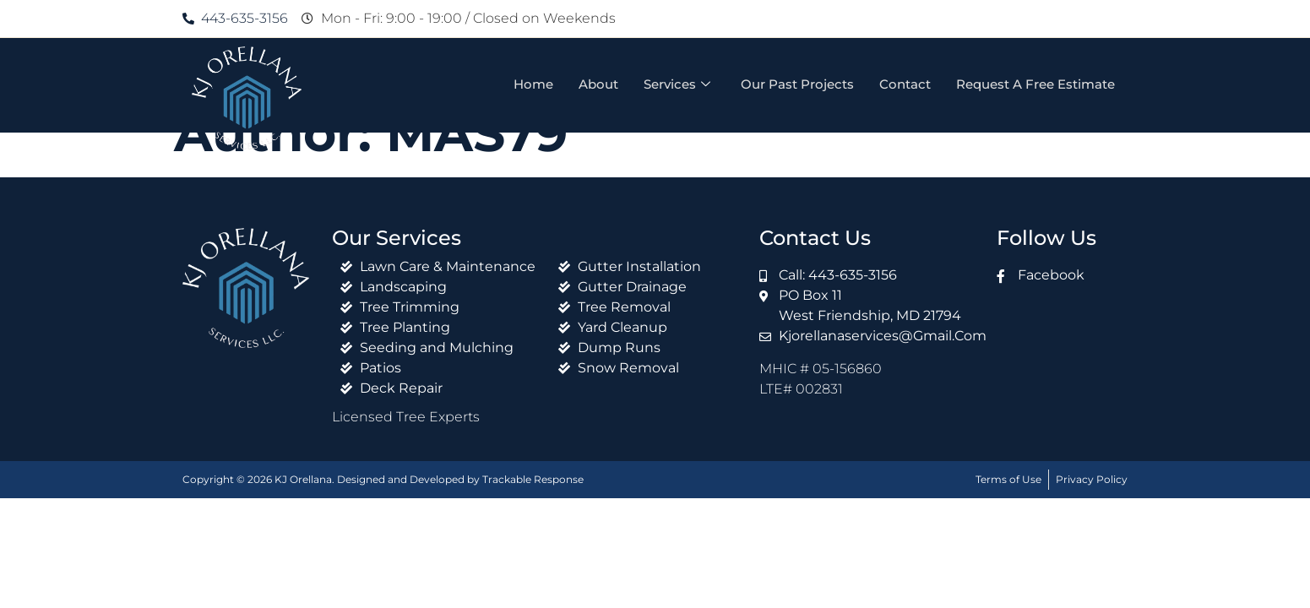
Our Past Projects (797, 84)
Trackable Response (533, 479)
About (598, 84)
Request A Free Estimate (1035, 84)
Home (533, 84)
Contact (905, 84)
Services (677, 84)
